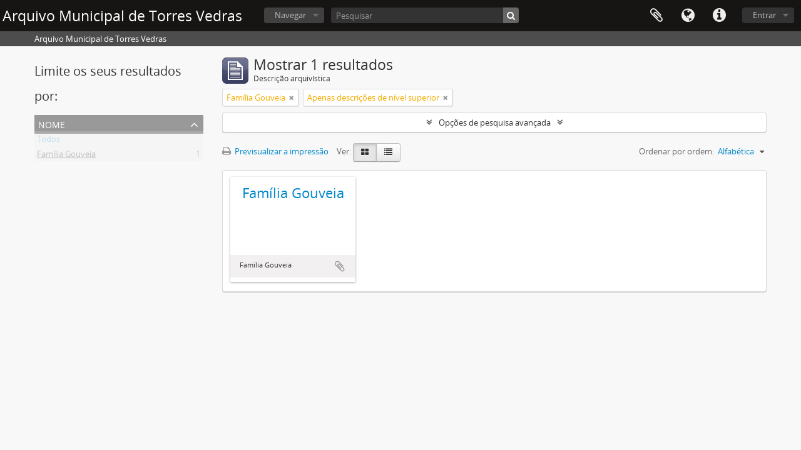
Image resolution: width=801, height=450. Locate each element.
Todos (48, 141)
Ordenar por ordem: (676, 151)
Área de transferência (656, 15)
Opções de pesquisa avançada (495, 122)
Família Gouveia (66, 156)
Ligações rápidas (719, 15)
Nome (51, 123)
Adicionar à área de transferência (340, 266)
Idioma (687, 15)
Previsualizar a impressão (275, 151)
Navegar (290, 15)
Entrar (764, 15)
